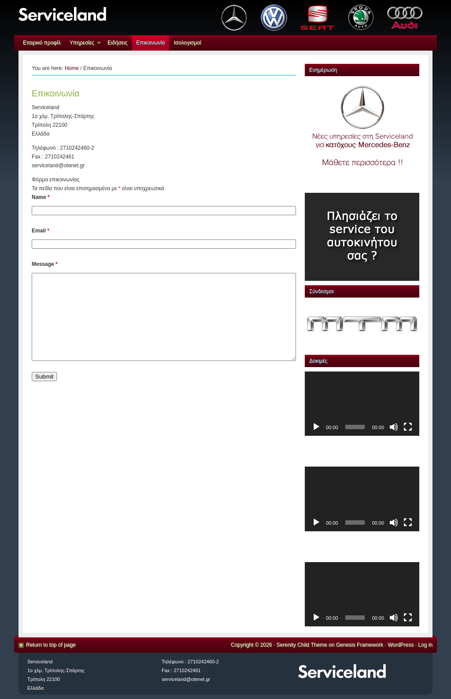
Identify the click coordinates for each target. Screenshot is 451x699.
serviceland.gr (114, 17)
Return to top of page (51, 645)
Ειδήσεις (117, 43)
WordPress (401, 645)
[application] (362, 404)
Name (41, 197)
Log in (425, 645)
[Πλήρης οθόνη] (407, 427)
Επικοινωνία (150, 43)
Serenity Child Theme (302, 645)
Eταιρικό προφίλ (42, 43)
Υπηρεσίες (83, 44)
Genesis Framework (359, 645)
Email (40, 231)
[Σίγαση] (393, 427)
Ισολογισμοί (187, 43)
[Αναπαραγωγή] (316, 427)
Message (45, 264)
